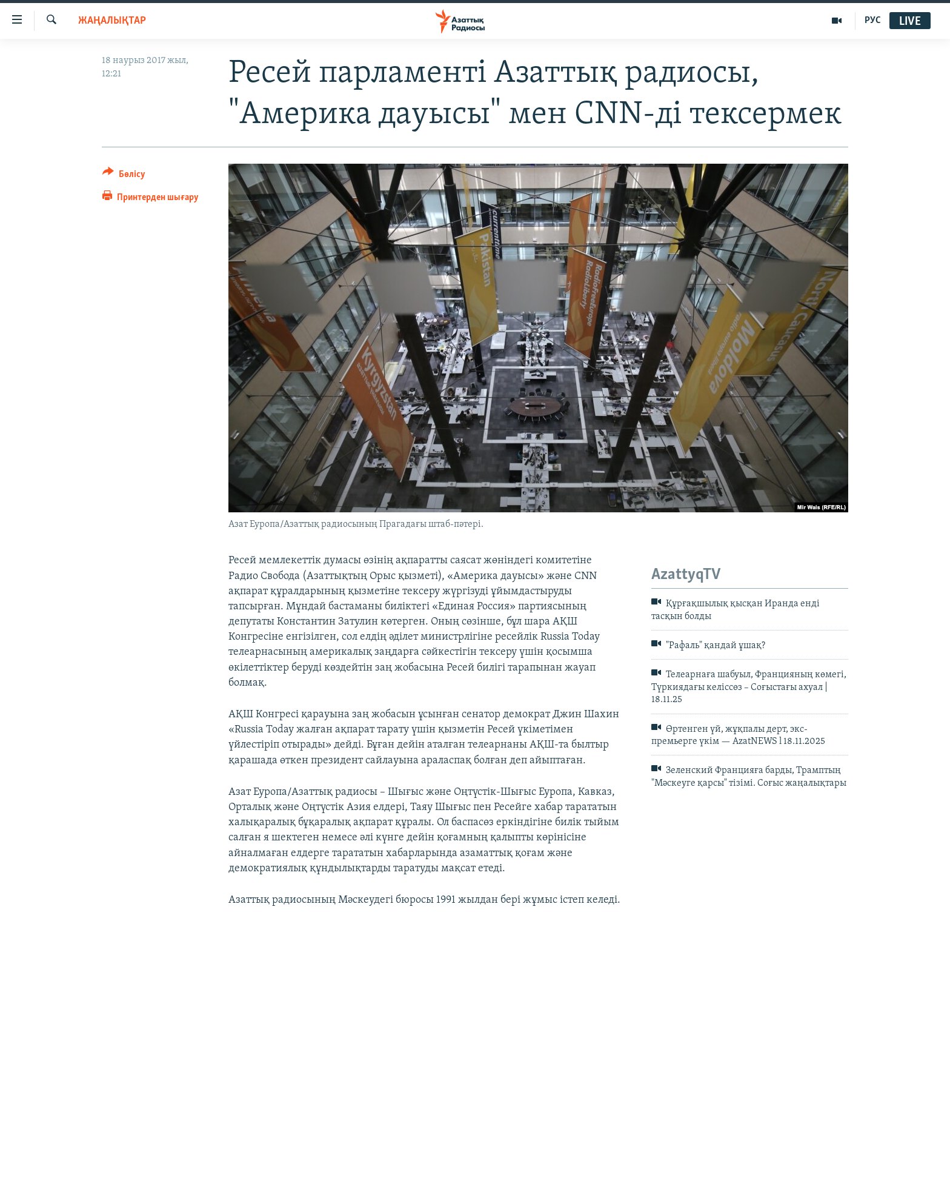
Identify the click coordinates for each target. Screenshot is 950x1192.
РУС (873, 20)
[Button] (123, 176)
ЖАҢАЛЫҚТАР (112, 21)
